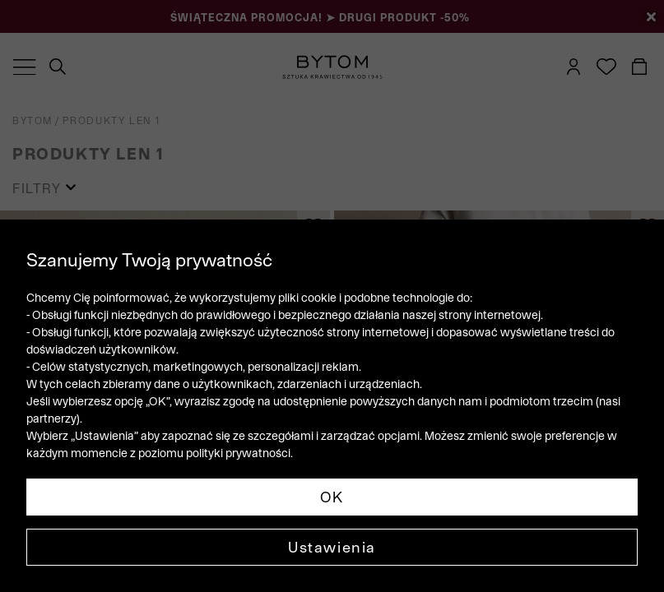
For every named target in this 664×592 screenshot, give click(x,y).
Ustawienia (332, 547)
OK (332, 497)
